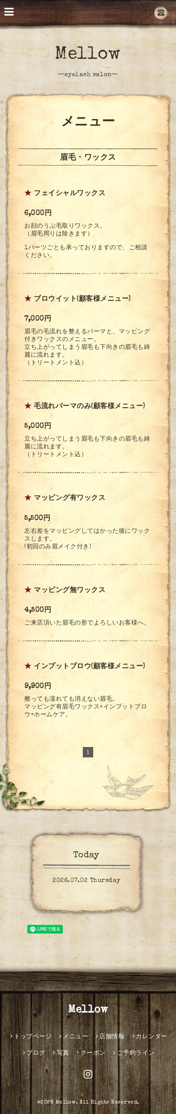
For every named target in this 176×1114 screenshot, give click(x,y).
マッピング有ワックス (69, 498)
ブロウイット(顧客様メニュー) (82, 299)
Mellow (88, 55)
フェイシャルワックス (69, 193)
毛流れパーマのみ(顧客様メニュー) (89, 406)
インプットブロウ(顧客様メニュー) (89, 666)
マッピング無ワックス (69, 590)
